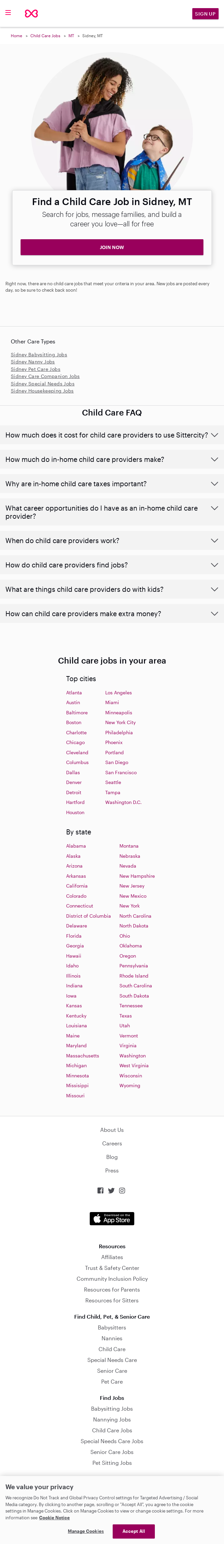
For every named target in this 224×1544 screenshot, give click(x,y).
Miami (112, 702)
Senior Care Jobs (112, 1452)
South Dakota (134, 996)
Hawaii (73, 956)
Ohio (124, 936)
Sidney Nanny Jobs (33, 361)
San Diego (116, 762)
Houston (75, 812)
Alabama (76, 846)
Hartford (75, 802)
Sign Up (205, 14)
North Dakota (133, 925)
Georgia (75, 945)
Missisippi (77, 1085)
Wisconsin (130, 1075)
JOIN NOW (112, 247)
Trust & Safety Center (112, 1268)
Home (16, 35)
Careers (112, 1143)
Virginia (128, 1045)
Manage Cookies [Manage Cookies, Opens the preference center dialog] (86, 1531)
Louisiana (76, 1025)
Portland (114, 752)
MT (71, 35)
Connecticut (79, 906)
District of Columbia (88, 916)
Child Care (112, 1349)
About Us (112, 1129)
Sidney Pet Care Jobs (35, 369)
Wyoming (129, 1085)
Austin (73, 702)
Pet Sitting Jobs (112, 1462)
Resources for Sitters (112, 1300)
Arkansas (76, 876)
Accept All (133, 1531)
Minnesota (77, 1075)
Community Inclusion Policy (112, 1278)
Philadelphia (119, 732)
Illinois (73, 976)
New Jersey (131, 886)
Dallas (73, 772)
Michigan (76, 1065)
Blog (112, 1157)
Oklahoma (130, 945)
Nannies (112, 1338)
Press (112, 1170)
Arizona (74, 866)
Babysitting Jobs (112, 1408)
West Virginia (134, 1065)
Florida (74, 936)
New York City (120, 722)
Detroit (73, 792)
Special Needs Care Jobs (112, 1441)
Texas (125, 1016)
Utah (124, 1025)
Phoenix (113, 742)
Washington (132, 1055)
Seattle (113, 782)
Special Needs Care (112, 1360)
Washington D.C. (123, 802)
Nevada (127, 866)
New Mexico (132, 896)
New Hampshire (137, 876)
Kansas (74, 1005)
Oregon (127, 956)
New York (129, 906)
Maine (73, 1035)
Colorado (76, 896)
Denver (74, 782)
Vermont (128, 1035)
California (77, 886)
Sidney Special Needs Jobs (43, 383)
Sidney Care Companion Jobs (45, 376)
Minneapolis (118, 712)
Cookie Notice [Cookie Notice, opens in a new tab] (54, 1517)
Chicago (75, 742)
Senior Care (112, 1370)
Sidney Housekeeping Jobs (42, 391)
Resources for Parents (112, 1289)
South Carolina (135, 985)
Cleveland (77, 752)
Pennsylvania (133, 965)
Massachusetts (82, 1055)
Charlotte (76, 732)
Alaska (73, 856)
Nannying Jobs (112, 1419)
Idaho (72, 965)
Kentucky (76, 1016)
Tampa (112, 792)
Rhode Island (133, 976)
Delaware (76, 925)
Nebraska (129, 856)
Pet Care (112, 1381)
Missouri (75, 1095)
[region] (112, 1510)
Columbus (77, 762)
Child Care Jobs (45, 35)
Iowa (71, 996)
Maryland (76, 1045)
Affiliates (112, 1257)
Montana (129, 846)
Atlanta (74, 692)
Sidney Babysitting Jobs (39, 354)
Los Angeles (118, 692)
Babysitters (112, 1327)
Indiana (74, 985)
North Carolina (135, 916)
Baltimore (77, 712)
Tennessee (131, 1005)
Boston (73, 722)
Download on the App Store (112, 1218)
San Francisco (121, 772)
